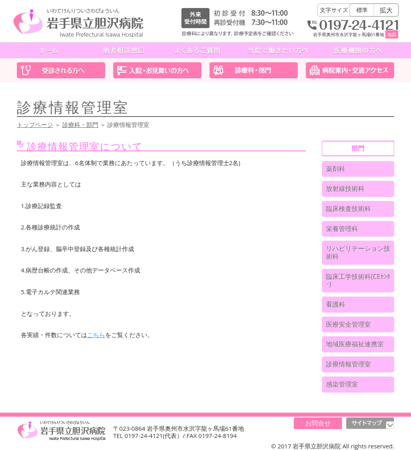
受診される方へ (61, 70)
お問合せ (318, 423)
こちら (96, 335)
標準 (362, 10)
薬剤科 (335, 168)
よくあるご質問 (197, 50)
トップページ (35, 125)
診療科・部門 (254, 70)
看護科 (335, 304)
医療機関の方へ (358, 50)
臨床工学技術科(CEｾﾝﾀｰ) (358, 280)
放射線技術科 (345, 188)
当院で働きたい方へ (278, 50)
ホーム (49, 50)
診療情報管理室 (348, 364)
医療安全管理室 (348, 324)
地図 (391, 34)
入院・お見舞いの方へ (157, 70)
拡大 (386, 10)
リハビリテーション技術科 (358, 252)
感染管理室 (342, 384)
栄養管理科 (342, 228)
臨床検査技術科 (348, 208)
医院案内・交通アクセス (350, 70)
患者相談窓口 (123, 50)
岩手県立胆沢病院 (78, 22)
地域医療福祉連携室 (355, 344)
